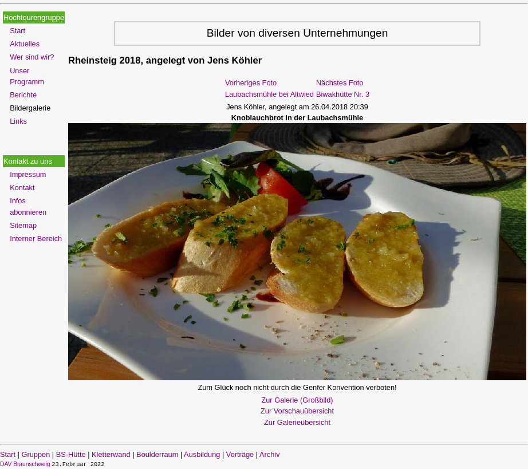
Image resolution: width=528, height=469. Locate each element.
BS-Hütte (71, 454)
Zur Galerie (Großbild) (297, 400)
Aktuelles (25, 44)
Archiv (269, 454)
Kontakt (22, 187)
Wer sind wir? (32, 57)
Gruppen (35, 454)
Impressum (28, 174)
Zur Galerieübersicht (297, 422)
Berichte (23, 94)
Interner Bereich (36, 238)
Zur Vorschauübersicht (297, 411)
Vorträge (240, 454)
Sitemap (23, 225)
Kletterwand (111, 454)
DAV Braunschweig (26, 464)
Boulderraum (157, 454)
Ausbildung (202, 454)
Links (18, 121)
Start (17, 30)
